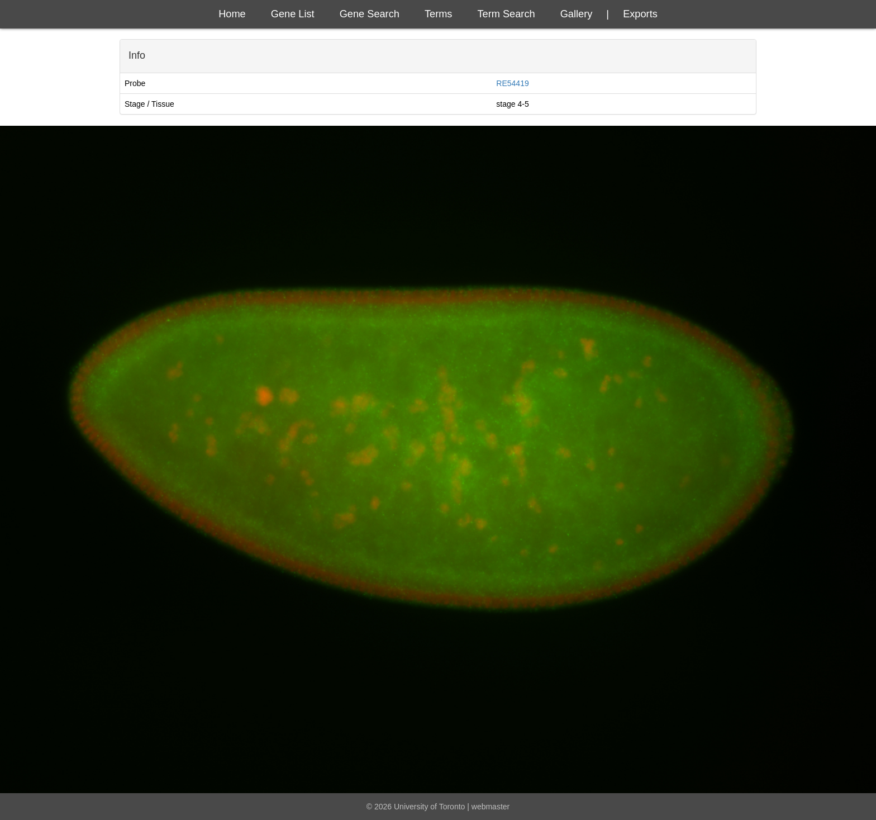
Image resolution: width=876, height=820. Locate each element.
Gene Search (369, 14)
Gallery (576, 14)
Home (232, 14)
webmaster (491, 806)
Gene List (293, 14)
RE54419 (512, 83)
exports (640, 14)
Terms (439, 14)
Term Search (506, 14)
